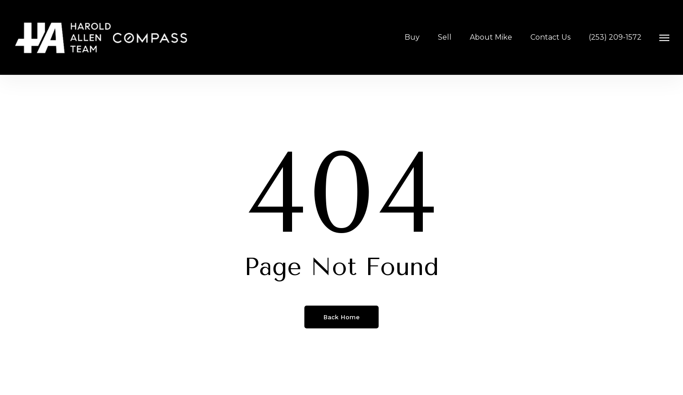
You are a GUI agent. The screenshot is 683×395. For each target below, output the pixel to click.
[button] (664, 37)
